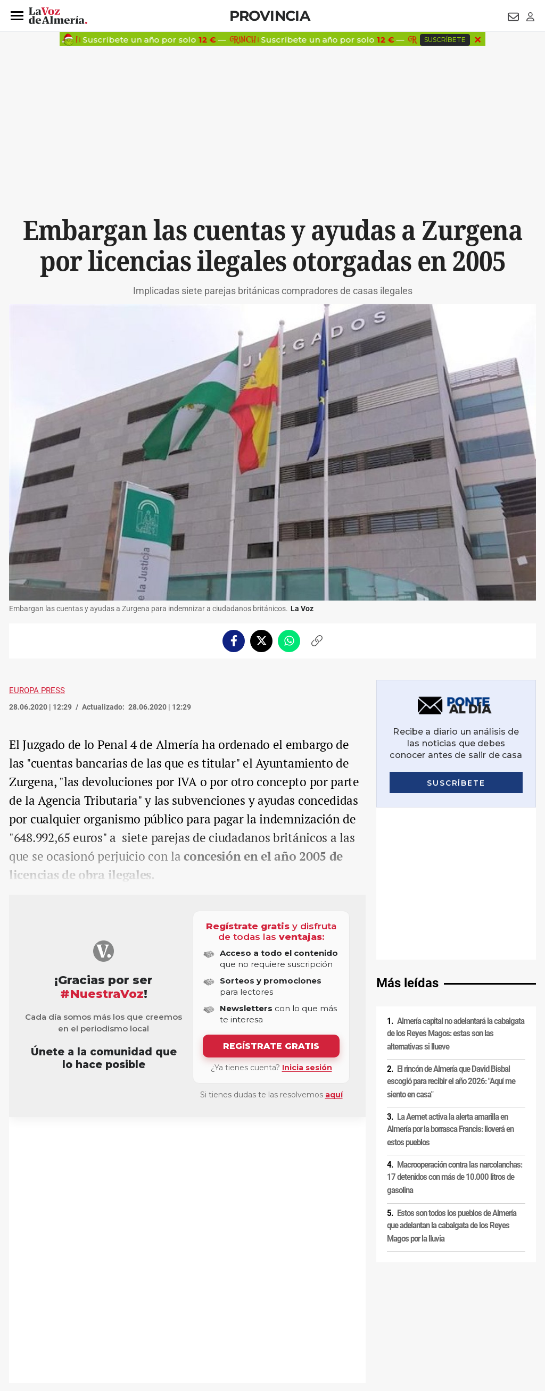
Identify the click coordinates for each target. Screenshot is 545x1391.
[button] (17, 16)
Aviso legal (29, 1300)
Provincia (269, 15)
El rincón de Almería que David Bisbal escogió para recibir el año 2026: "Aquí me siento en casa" (451, 929)
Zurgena (36, 1142)
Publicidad (432, 1300)
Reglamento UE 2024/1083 (53, 1318)
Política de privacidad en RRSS (326, 1300)
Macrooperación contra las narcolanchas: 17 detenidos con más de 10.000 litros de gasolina (454, 1025)
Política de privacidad (86, 1300)
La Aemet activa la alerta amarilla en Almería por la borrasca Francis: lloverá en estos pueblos (450, 977)
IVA (58, 1142)
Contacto (393, 1300)
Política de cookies (153, 1300)
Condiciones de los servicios (231, 1300)
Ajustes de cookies (170, 1318)
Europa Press (37, 690)
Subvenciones (87, 1142)
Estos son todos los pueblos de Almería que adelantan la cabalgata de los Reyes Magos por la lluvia (451, 1074)
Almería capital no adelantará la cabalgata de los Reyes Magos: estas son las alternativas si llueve (455, 881)
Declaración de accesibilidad (248, 1318)
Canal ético (118, 1318)
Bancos (122, 1142)
